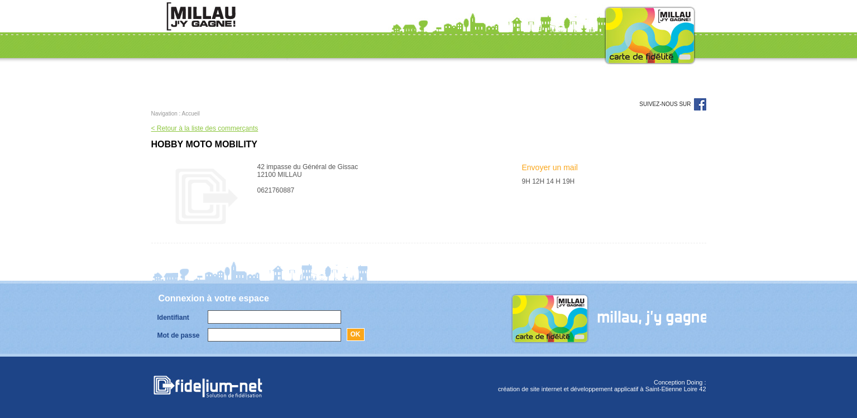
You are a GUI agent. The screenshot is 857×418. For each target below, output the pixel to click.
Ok (356, 334)
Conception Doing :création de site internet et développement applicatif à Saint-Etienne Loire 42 (602, 385)
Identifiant (173, 317)
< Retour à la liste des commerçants (204, 128)
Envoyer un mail (550, 167)
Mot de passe (178, 335)
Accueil (191, 113)
